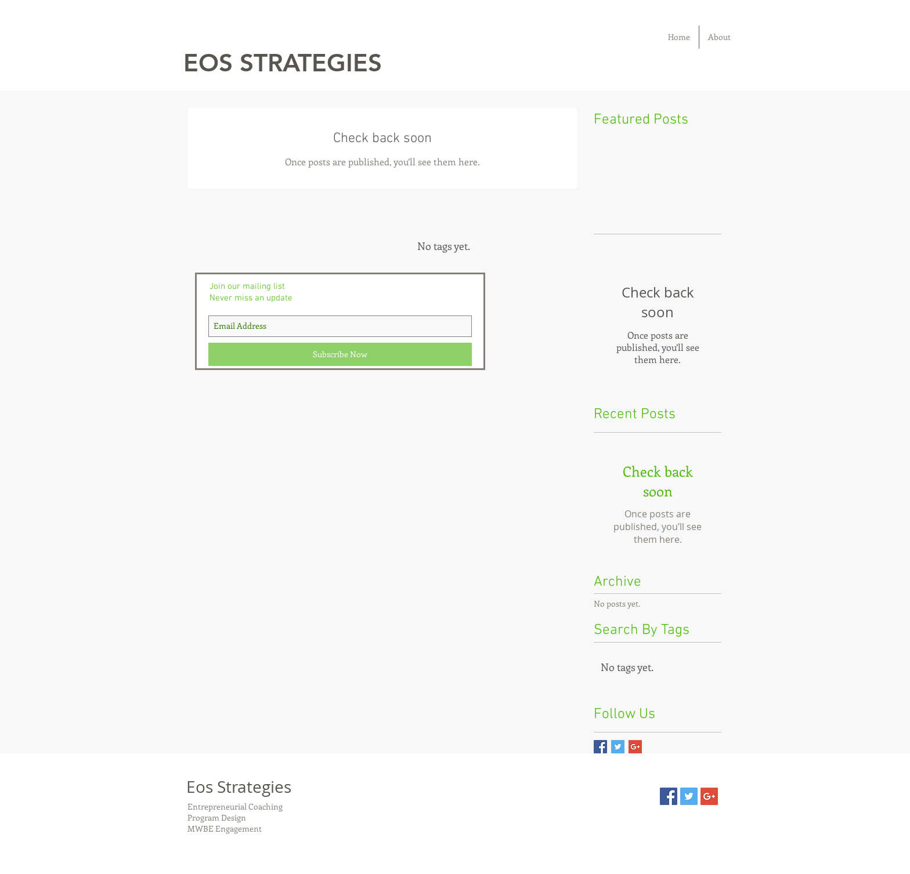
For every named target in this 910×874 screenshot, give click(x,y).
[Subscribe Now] (340, 354)
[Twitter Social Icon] (689, 796)
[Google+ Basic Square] (635, 746)
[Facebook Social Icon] (668, 796)
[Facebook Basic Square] (600, 746)
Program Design (216, 817)
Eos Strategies (238, 786)
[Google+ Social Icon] (709, 796)
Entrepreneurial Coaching (236, 806)
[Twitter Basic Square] (617, 746)
